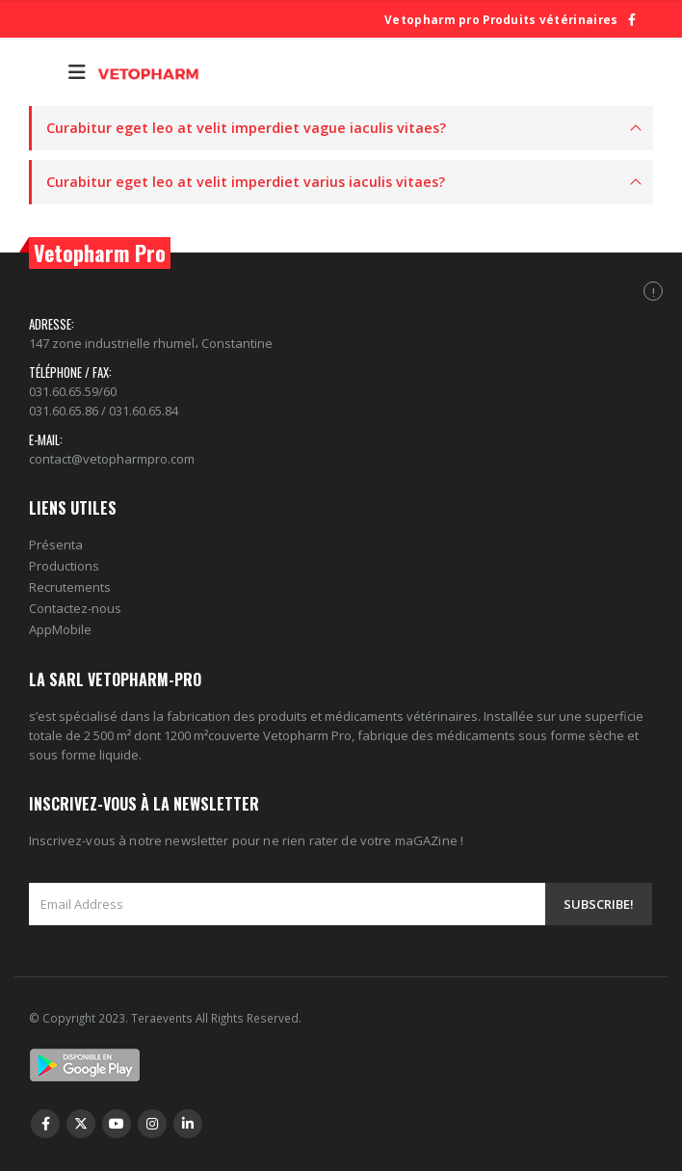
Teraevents (163, 1017)
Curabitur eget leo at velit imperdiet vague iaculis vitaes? (246, 128)
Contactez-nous (75, 608)
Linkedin (187, 1123)
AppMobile (60, 629)
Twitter (80, 1123)
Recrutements (70, 587)
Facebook (45, 1123)
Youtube (116, 1123)
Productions (64, 565)
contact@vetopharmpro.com (112, 458)
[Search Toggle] (44, 72)
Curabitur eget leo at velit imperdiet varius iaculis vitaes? (245, 182)
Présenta (56, 544)
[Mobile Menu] (77, 72)
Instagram (152, 1123)
